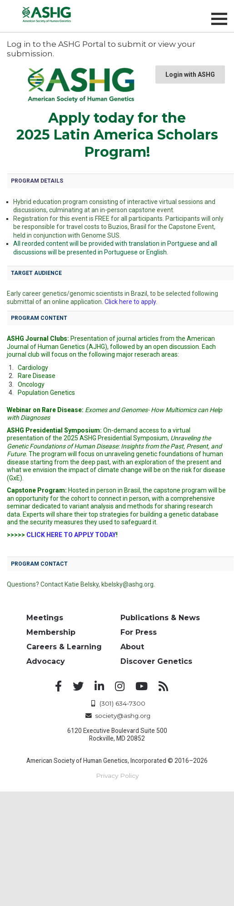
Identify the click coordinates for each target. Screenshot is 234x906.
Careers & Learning (64, 646)
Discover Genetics (156, 661)
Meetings (44, 617)
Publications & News (160, 617)
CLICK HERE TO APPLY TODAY (71, 534)
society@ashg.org (117, 715)
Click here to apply (130, 301)
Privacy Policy (117, 775)
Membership (50, 632)
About (132, 646)
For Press (138, 632)
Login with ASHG (190, 74)
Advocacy (45, 661)
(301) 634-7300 (117, 703)
